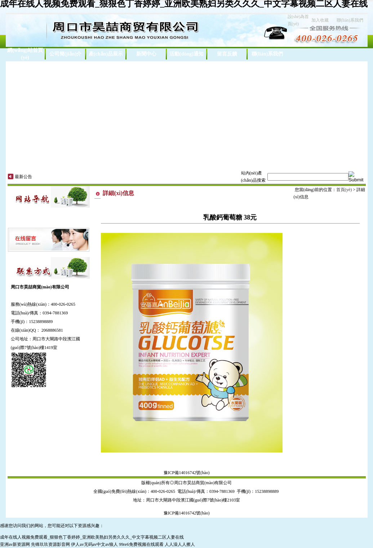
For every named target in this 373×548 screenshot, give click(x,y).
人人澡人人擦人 (180, 544)
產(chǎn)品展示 (106, 54)
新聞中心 (146, 54)
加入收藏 (320, 20)
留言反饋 (227, 54)
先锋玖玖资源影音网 (50, 544)
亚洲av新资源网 (15, 544)
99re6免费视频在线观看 (141, 544)
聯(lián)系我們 (350, 20)
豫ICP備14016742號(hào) (187, 472)
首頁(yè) (344, 189)
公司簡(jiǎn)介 (65, 54)
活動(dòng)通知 (186, 54)
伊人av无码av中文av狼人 (94, 544)
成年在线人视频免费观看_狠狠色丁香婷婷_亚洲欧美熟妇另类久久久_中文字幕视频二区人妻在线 (92, 537)
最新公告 (23, 176)
